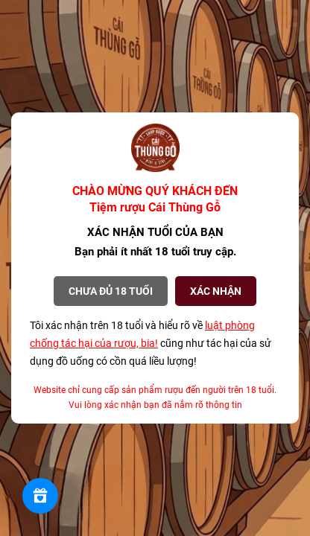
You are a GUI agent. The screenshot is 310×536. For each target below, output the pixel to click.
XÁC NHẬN (215, 291)
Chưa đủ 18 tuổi (111, 291)
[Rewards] (40, 496)
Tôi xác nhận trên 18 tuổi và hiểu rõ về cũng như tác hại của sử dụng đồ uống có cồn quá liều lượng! (150, 343)
